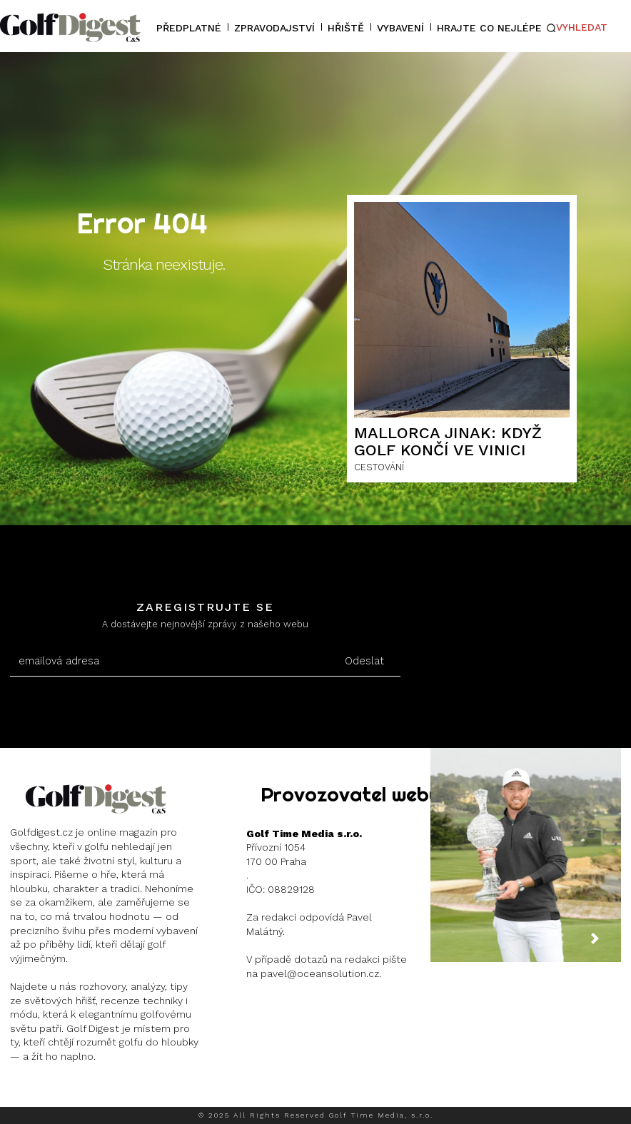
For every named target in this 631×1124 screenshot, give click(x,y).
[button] (576, 28)
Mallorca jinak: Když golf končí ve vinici (448, 441)
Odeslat (364, 661)
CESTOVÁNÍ (379, 467)
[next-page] (606, 944)
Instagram (62, 1092)
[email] (169, 662)
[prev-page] (571, 944)
